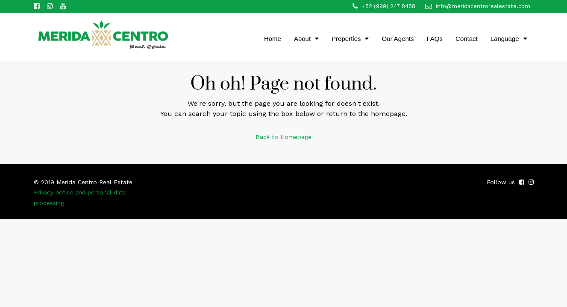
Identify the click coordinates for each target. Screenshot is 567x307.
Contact (466, 38)
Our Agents (398, 38)
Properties (346, 38)
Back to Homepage (283, 136)
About (302, 38)
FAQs (435, 38)
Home (272, 38)
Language (505, 38)
